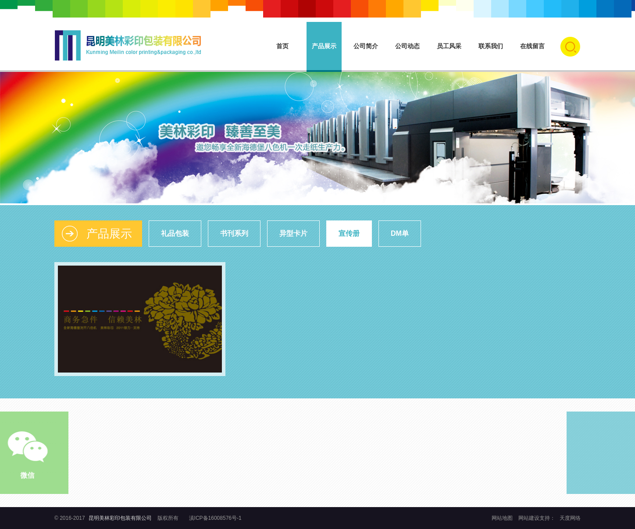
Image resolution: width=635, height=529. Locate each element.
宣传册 (349, 233)
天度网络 (570, 518)
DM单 (400, 233)
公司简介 (365, 46)
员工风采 (449, 46)
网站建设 (528, 518)
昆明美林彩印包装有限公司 (120, 518)
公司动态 (407, 46)
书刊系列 (234, 233)
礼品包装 (175, 233)
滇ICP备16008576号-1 (215, 518)
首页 (282, 46)
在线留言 (532, 46)
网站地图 (503, 518)
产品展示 (324, 46)
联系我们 (490, 46)
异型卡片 (293, 233)
